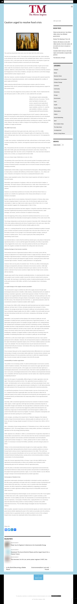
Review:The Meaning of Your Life (61, 39)
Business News (58, 76)
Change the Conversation (60, 79)
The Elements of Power (59, 57)
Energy (56, 95)
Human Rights (57, 108)
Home (8, 583)
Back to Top (38, 578)
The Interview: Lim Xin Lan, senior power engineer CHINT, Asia (29, 559)
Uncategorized (57, 130)
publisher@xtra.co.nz (56, 596)
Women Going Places (59, 133)
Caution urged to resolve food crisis (23, 22)
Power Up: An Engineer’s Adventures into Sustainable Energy (28, 545)
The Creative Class (59, 123)
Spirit (55, 120)
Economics (56, 92)
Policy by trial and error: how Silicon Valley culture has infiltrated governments (62, 34)
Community (57, 88)
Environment (15, 542)
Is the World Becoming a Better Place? (15, 568)
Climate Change (58, 82)
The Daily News (58, 127)
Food (55, 101)
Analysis (56, 69)
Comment (56, 85)
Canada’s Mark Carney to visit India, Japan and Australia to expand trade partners (62, 52)
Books (55, 72)
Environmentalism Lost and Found (41, 568)
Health (55, 104)
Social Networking (58, 117)
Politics (56, 114)
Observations (57, 111)
